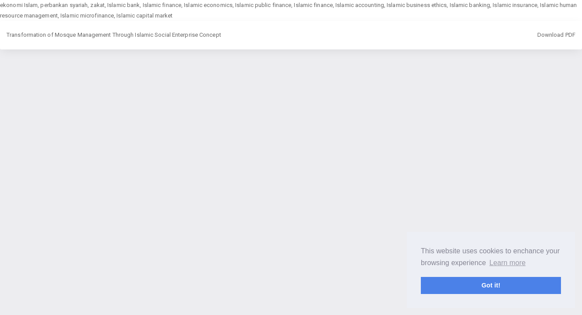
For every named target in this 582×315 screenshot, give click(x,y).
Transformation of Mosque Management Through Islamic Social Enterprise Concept (114, 35)
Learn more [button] (507, 262)
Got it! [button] (490, 285)
